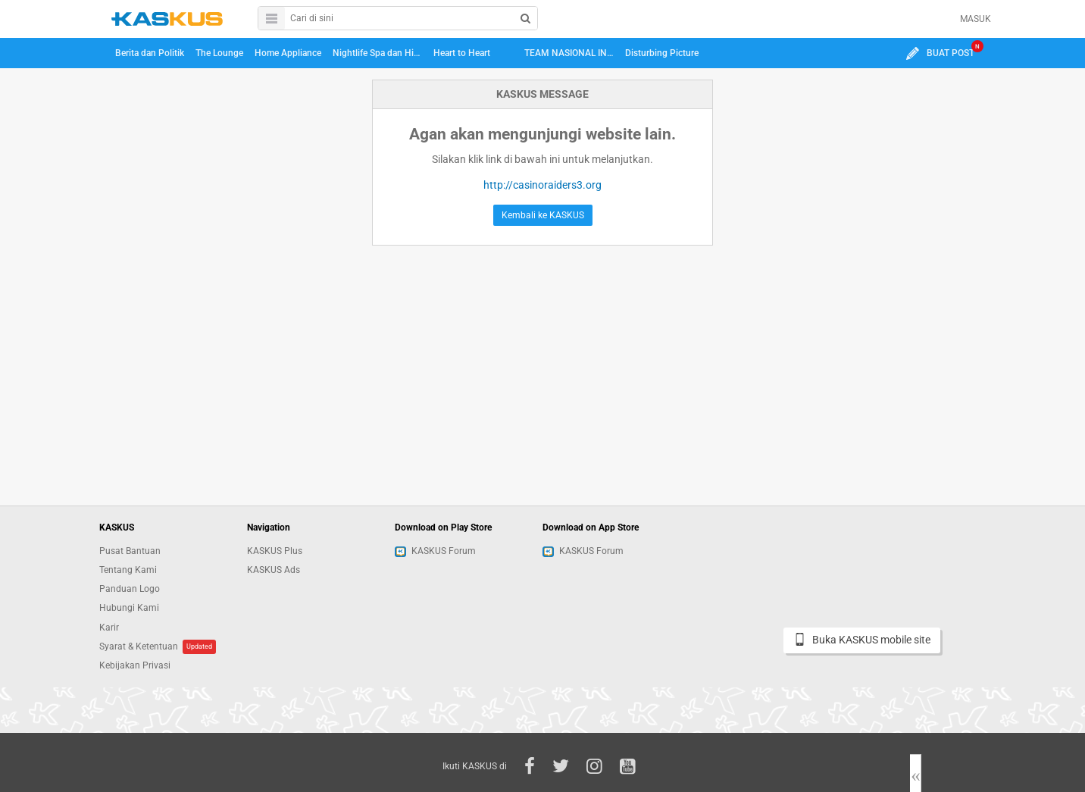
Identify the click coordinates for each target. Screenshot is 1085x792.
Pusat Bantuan (130, 551)
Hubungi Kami (129, 608)
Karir (109, 627)
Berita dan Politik (149, 53)
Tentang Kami (128, 570)
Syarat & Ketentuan (138, 646)
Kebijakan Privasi (134, 665)
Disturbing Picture (662, 53)
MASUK (975, 19)
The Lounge (219, 53)
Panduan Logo (129, 589)
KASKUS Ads (273, 570)
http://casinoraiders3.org (542, 185)
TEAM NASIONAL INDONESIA (571, 53)
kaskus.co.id (167, 18)
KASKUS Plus (274, 551)
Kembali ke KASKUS (543, 215)
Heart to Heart (461, 53)
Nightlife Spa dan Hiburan (380, 53)
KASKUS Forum (435, 551)
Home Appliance (288, 53)
